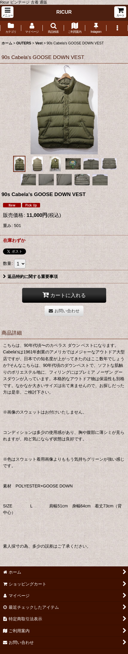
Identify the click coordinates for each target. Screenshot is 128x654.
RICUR (64, 12)
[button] (7, 12)
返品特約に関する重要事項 (30, 276)
